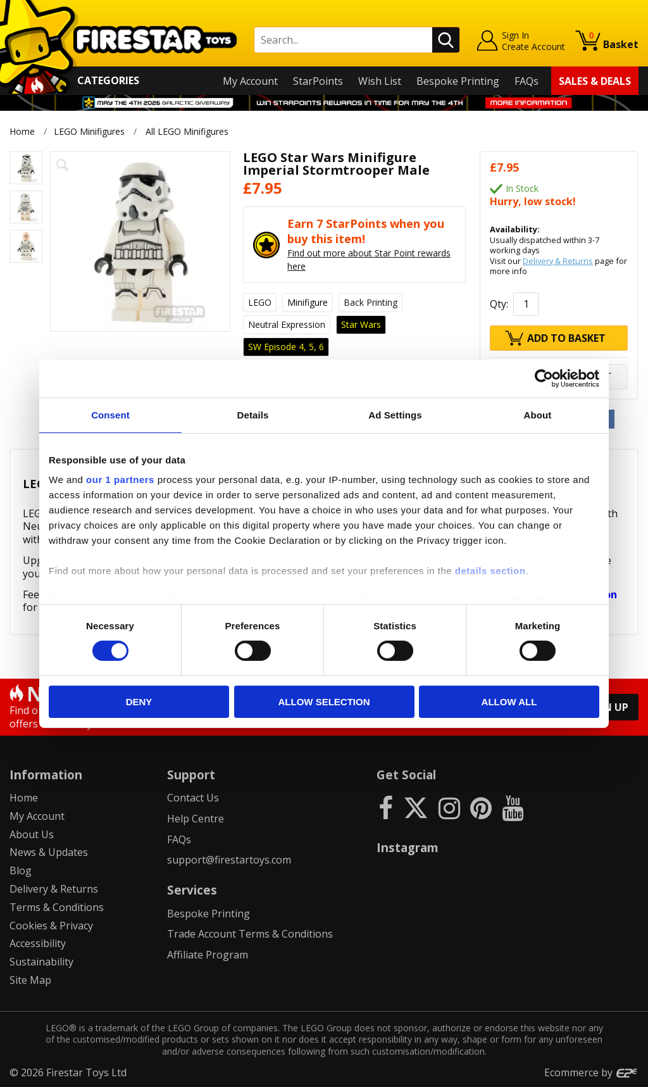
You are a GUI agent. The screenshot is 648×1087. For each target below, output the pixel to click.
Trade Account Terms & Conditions (250, 934)
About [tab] (538, 414)
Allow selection (324, 701)
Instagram (408, 847)
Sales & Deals (595, 81)
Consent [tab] (110, 414)
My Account (250, 81)
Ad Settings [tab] (394, 414)
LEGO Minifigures (89, 131)
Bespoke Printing (457, 81)
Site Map (30, 980)
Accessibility (37, 943)
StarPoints (318, 81)
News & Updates (48, 852)
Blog (20, 870)
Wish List (379, 81)
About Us (31, 834)
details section (490, 570)
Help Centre (195, 819)
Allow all (509, 701)
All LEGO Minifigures (187, 131)
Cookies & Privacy (51, 926)
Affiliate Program (207, 955)
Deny (139, 701)
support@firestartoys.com (229, 860)
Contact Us (193, 798)
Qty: (499, 304)
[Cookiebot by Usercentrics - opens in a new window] (544, 377)
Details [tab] (253, 414)
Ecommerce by (591, 1072)
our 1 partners (120, 479)
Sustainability (41, 962)
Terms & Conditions (56, 907)
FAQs (526, 81)
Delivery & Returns (558, 261)
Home (22, 131)
